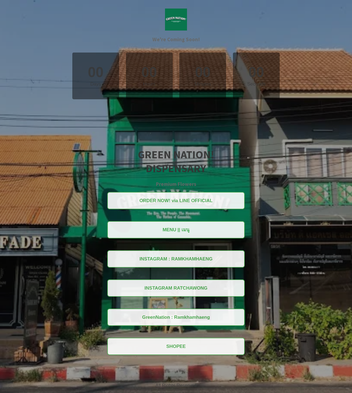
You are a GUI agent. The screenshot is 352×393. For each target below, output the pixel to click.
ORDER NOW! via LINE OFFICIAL (176, 200)
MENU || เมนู (176, 229)
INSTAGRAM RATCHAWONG (176, 288)
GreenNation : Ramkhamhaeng (176, 317)
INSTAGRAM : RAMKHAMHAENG (176, 259)
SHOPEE (176, 346)
